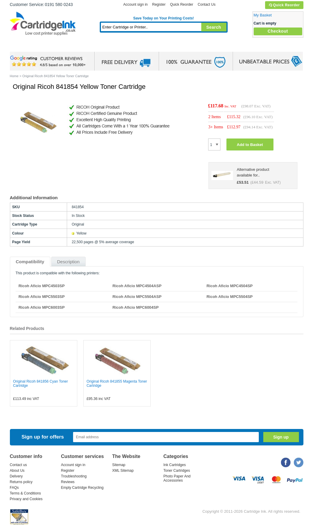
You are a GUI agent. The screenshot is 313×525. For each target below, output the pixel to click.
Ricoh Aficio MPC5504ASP (137, 296)
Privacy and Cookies (26, 499)
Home (21, 46)
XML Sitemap (123, 470)
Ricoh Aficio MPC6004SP (136, 307)
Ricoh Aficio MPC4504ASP (137, 286)
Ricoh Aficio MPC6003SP (42, 307)
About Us (17, 470)
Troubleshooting (74, 476)
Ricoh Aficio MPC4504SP (229, 286)
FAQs (14, 488)
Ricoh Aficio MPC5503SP (42, 296)
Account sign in (135, 4)
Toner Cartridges (101, 46)
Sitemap (118, 465)
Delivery (16, 476)
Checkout (278, 31)
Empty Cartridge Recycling (82, 488)
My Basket (263, 15)
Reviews (68, 482)
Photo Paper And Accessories (177, 478)
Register (159, 4)
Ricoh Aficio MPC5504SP (229, 296)
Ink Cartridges (55, 46)
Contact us (18, 465)
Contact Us (206, 4)
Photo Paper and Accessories (165, 46)
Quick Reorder (284, 5)
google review (49, 61)
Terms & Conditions (25, 493)
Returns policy (21, 482)
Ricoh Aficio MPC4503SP (42, 286)
